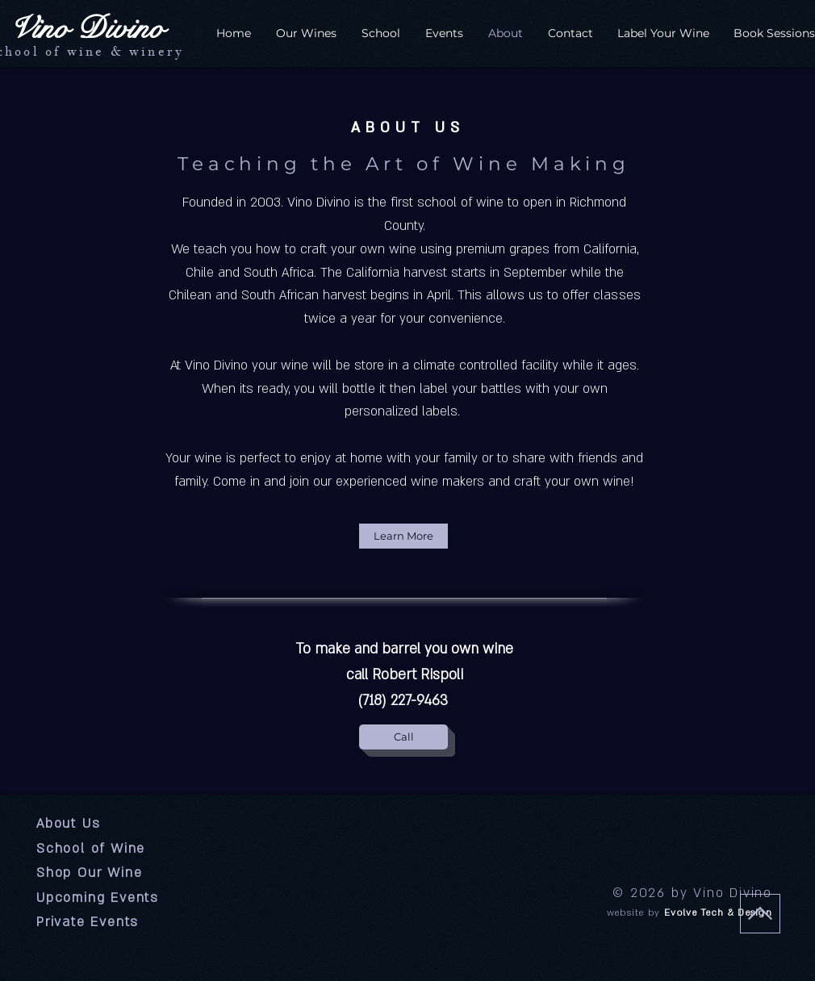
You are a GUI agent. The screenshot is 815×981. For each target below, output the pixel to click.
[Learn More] (403, 536)
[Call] (403, 736)
